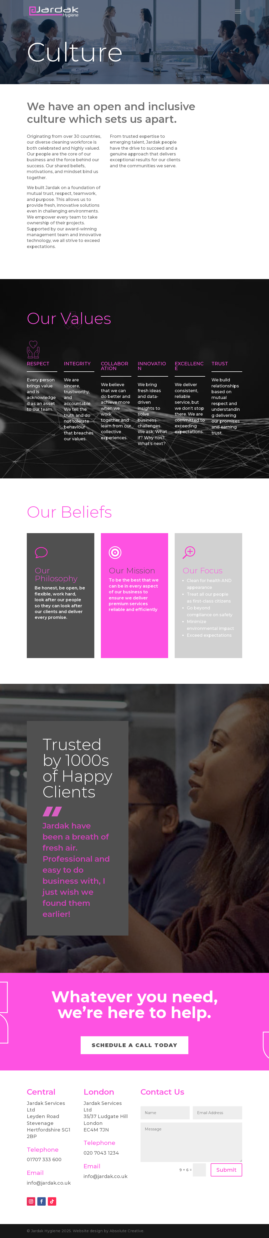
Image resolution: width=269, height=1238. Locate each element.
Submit (226, 1170)
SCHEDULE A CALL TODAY (134, 1045)
